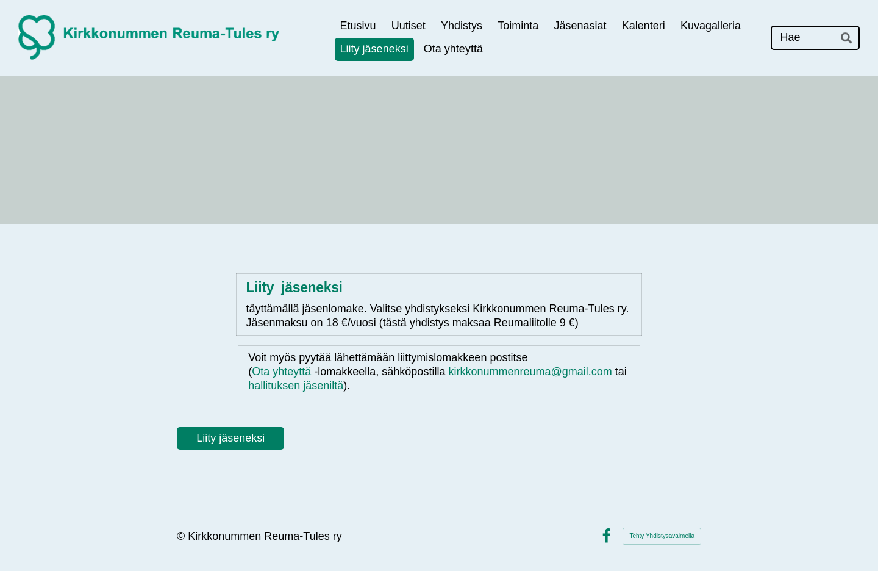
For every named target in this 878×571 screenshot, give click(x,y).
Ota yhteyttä (281, 371)
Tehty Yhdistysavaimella (661, 536)
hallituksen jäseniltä (295, 385)
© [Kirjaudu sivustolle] (182, 536)
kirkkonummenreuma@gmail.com (530, 371)
